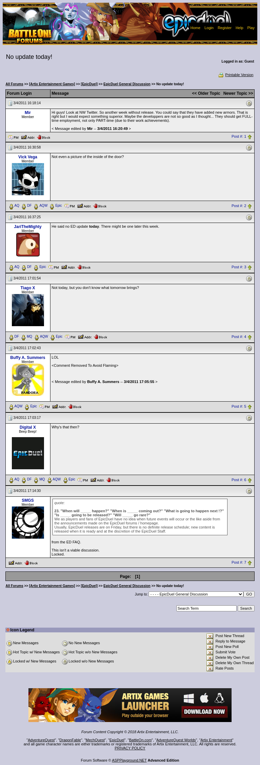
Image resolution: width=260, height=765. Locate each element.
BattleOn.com (140, 740)
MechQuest (95, 740)
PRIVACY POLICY (130, 748)
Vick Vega (27, 157)
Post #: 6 (239, 480)
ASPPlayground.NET (129, 760)
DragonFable (70, 740)
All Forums (14, 84)
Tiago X (27, 288)
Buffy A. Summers (27, 357)
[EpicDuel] (89, 84)
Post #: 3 (239, 267)
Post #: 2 (239, 206)
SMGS (28, 500)
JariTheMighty (27, 226)
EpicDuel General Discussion (127, 84)
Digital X (28, 427)
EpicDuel (116, 740)
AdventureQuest (41, 740)
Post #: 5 (239, 406)
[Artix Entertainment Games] (52, 84)
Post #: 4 (239, 337)
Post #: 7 (239, 562)
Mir (28, 112)
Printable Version (235, 75)
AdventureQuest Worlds (176, 740)
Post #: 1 (239, 137)
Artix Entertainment (216, 740)
